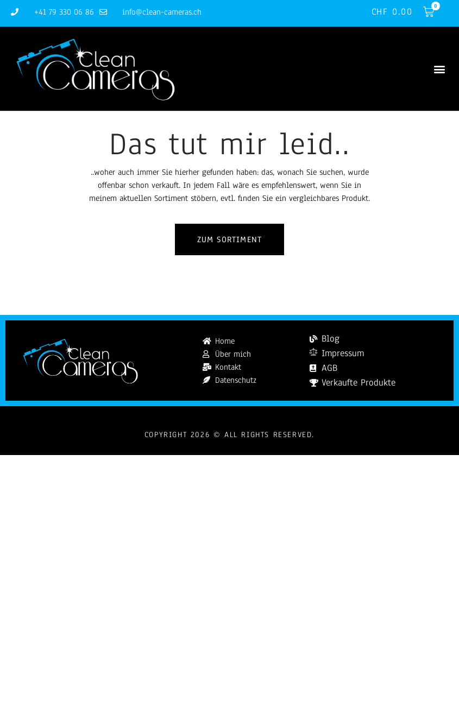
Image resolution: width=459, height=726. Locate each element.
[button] (439, 69)
